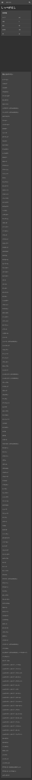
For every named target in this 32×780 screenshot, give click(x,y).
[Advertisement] (16, 54)
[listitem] (16, 79)
